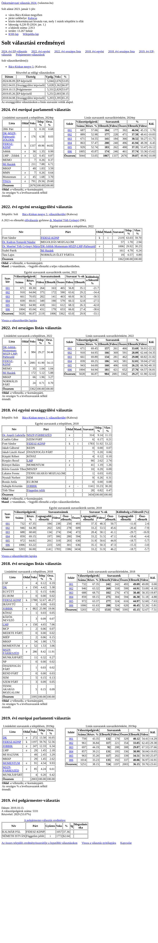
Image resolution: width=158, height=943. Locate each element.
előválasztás (31, 220)
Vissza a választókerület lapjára (19, 320)
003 (70, 138)
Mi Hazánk (9, 164)
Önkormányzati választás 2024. (19, 2)
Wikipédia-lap (31, 34)
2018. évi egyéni (94, 51)
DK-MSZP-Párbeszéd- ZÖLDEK (9, 136)
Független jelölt (36, 490)
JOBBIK (32, 486)
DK (5, 587)
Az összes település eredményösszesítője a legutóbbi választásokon (39, 842)
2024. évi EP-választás (14, 51)
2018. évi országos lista (121, 51)
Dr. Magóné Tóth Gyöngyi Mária (21, 246)
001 (70, 130)
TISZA (7, 181)
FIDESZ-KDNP (8, 145)
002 (70, 134)
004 (70, 142)
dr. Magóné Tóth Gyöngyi (64, 220)
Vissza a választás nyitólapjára (99, 842)
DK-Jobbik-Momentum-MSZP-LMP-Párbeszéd (68, 246)
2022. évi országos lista (67, 51)
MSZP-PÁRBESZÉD (39, 435)
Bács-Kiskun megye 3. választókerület (44, 214)
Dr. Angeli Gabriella (13, 435)
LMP (30, 460)
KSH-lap (13, 34)
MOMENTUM (11, 763)
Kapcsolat (126, 842)
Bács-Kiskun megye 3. (21, 66)
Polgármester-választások (30, 54)
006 (70, 151)
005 (70, 147)
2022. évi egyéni (40, 51)
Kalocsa (32, 18)
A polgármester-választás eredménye (45, 820)
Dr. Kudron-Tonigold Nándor (19, 242)
